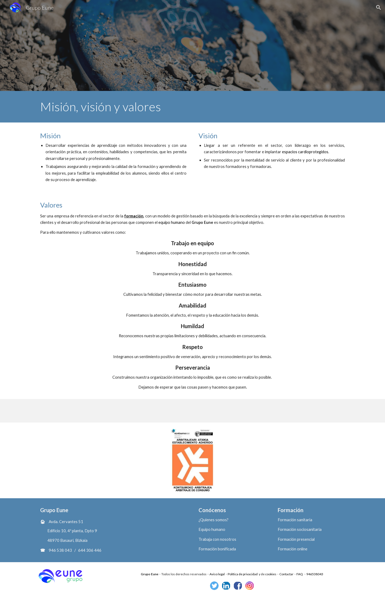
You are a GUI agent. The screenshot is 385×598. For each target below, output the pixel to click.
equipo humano (171, 222)
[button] (378, 7)
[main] (192, 106)
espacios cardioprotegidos (305, 152)
